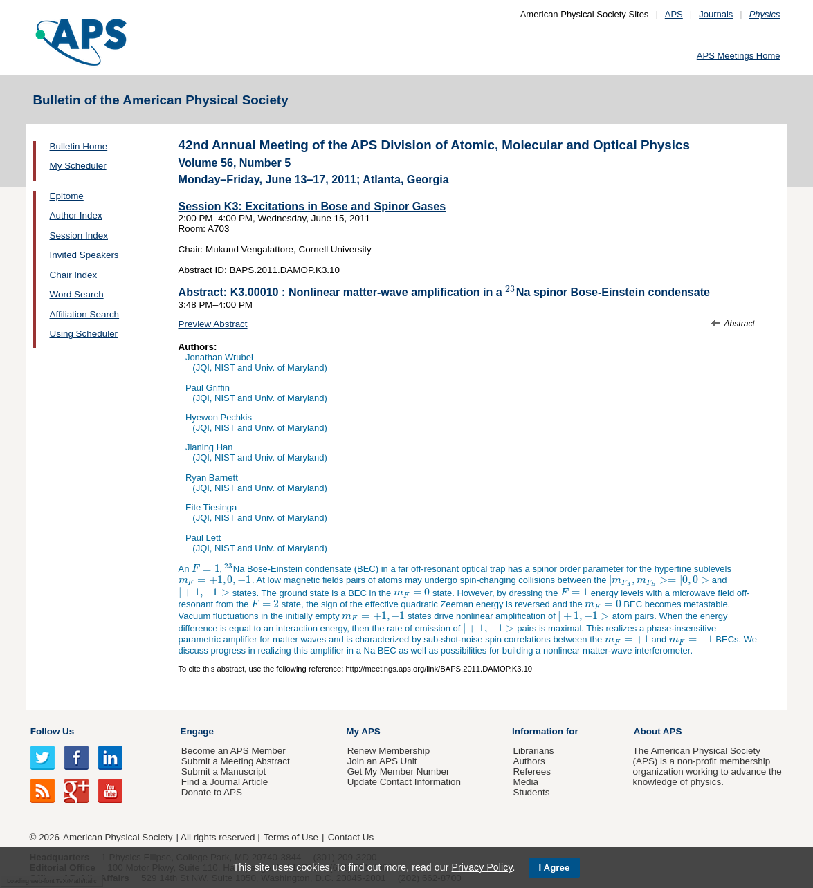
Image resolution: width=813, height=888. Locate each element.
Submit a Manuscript (223, 771)
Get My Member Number (398, 771)
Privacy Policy (481, 867)
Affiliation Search (85, 314)
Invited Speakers (84, 255)
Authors (529, 761)
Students (531, 792)
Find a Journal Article (224, 782)
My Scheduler (78, 165)
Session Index (79, 235)
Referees (532, 771)
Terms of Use (291, 837)
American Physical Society (117, 837)
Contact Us (351, 837)
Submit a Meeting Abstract (235, 761)
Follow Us (52, 731)
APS (674, 14)
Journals (716, 14)
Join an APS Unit (382, 761)
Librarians (533, 751)
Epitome (67, 196)
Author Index (76, 215)
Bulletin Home (79, 146)
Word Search (77, 294)
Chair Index (74, 275)
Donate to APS (211, 792)
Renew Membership (388, 751)
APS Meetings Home (738, 55)
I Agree (554, 867)
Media (525, 782)
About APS (658, 731)
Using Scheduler (84, 334)
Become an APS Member (233, 751)
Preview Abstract (213, 324)
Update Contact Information (404, 782)
